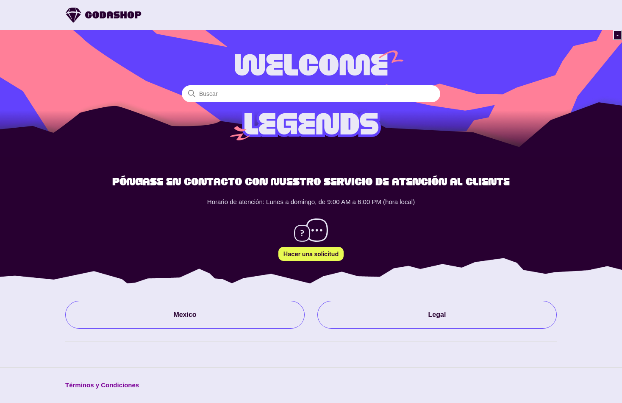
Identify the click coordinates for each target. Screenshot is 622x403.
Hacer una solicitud (311, 253)
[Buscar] (311, 93)
